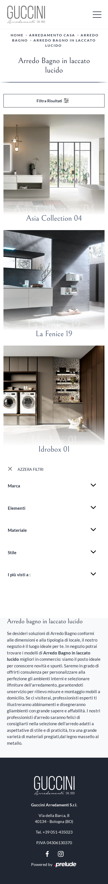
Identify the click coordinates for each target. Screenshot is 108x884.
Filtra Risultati (53, 100)
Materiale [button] (17, 530)
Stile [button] (12, 552)
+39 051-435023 (58, 832)
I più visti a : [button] (19, 574)
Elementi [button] (16, 508)
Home (17, 35)
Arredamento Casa (52, 35)
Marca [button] (14, 485)
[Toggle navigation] (97, 14)
